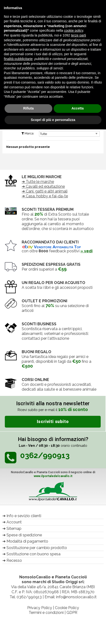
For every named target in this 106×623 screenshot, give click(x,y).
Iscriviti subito (53, 421)
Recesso (14, 560)
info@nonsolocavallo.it (76, 597)
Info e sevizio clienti (24, 516)
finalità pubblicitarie (18, 59)
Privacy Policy (39, 607)
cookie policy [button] (73, 30)
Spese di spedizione (24, 535)
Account (14, 522)
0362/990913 (29, 597)
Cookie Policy (67, 607)
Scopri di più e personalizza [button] (53, 120)
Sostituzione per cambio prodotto (37, 547)
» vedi (86, 251)
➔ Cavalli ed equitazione (43, 186)
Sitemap (14, 528)
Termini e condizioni (46, 612)
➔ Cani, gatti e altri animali (44, 191)
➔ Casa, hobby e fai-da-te (45, 196)
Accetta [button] (78, 108)
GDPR (71, 612)
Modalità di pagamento (27, 541)
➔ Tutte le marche (38, 181)
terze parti (78, 35)
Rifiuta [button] (28, 108)
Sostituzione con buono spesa (33, 554)
